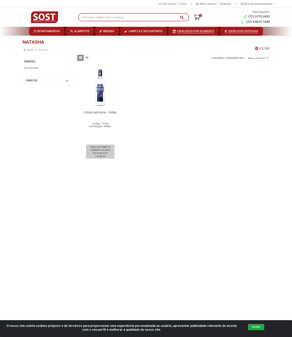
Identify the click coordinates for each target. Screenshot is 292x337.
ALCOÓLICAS (31, 68)
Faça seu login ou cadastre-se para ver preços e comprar (100, 151)
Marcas (47, 80)
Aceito (256, 326)
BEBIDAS (29, 61)
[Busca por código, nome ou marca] (129, 17)
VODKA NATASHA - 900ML (100, 112)
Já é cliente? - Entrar (173, 3)
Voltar (262, 48)
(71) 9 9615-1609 (255, 22)
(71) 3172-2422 (256, 16)
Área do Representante (257, 3)
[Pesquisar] (182, 17)
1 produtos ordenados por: (228, 58)
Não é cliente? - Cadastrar (213, 3)
